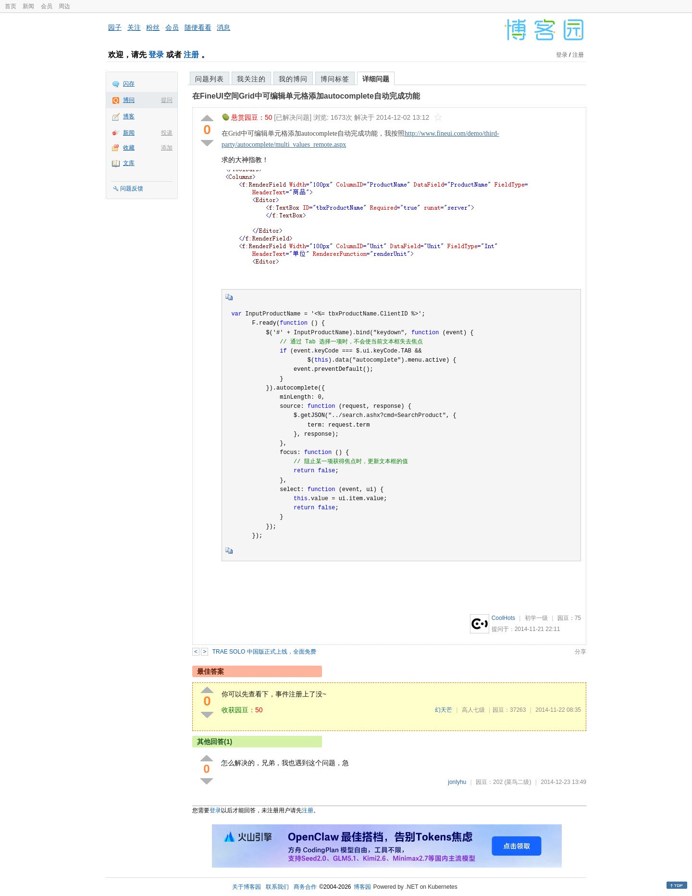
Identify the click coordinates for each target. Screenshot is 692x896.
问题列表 (209, 79)
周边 (64, 6)
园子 (115, 27)
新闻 (28, 6)
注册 (191, 54)
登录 (156, 54)
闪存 (129, 83)
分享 (580, 651)
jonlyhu (457, 782)
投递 (167, 132)
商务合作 (305, 886)
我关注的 (251, 79)
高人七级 (473, 710)
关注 (134, 27)
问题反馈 (131, 188)
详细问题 (375, 79)
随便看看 (198, 27)
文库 (129, 163)
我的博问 (293, 79)
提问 (167, 100)
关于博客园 (246, 886)
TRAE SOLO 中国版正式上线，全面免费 (264, 651)
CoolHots (503, 618)
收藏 (129, 147)
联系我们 (277, 886)
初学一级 (536, 618)
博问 (129, 100)
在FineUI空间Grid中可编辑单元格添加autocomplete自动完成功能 (306, 96)
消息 (223, 27)
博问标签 (335, 79)
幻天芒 (443, 710)
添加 (167, 147)
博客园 (362, 886)
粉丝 (153, 27)
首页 (10, 6)
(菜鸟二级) (517, 782)
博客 (129, 116)
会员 (46, 6)
